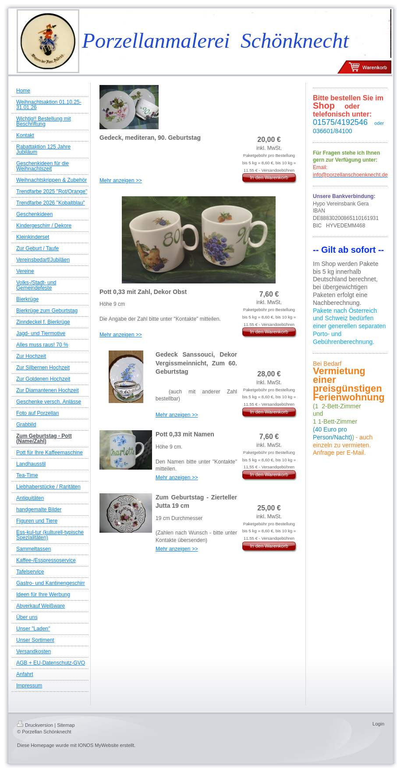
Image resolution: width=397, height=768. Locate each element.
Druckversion (35, 725)
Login (378, 723)
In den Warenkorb (269, 177)
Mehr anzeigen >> (120, 180)
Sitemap (65, 725)
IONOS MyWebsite (98, 745)
